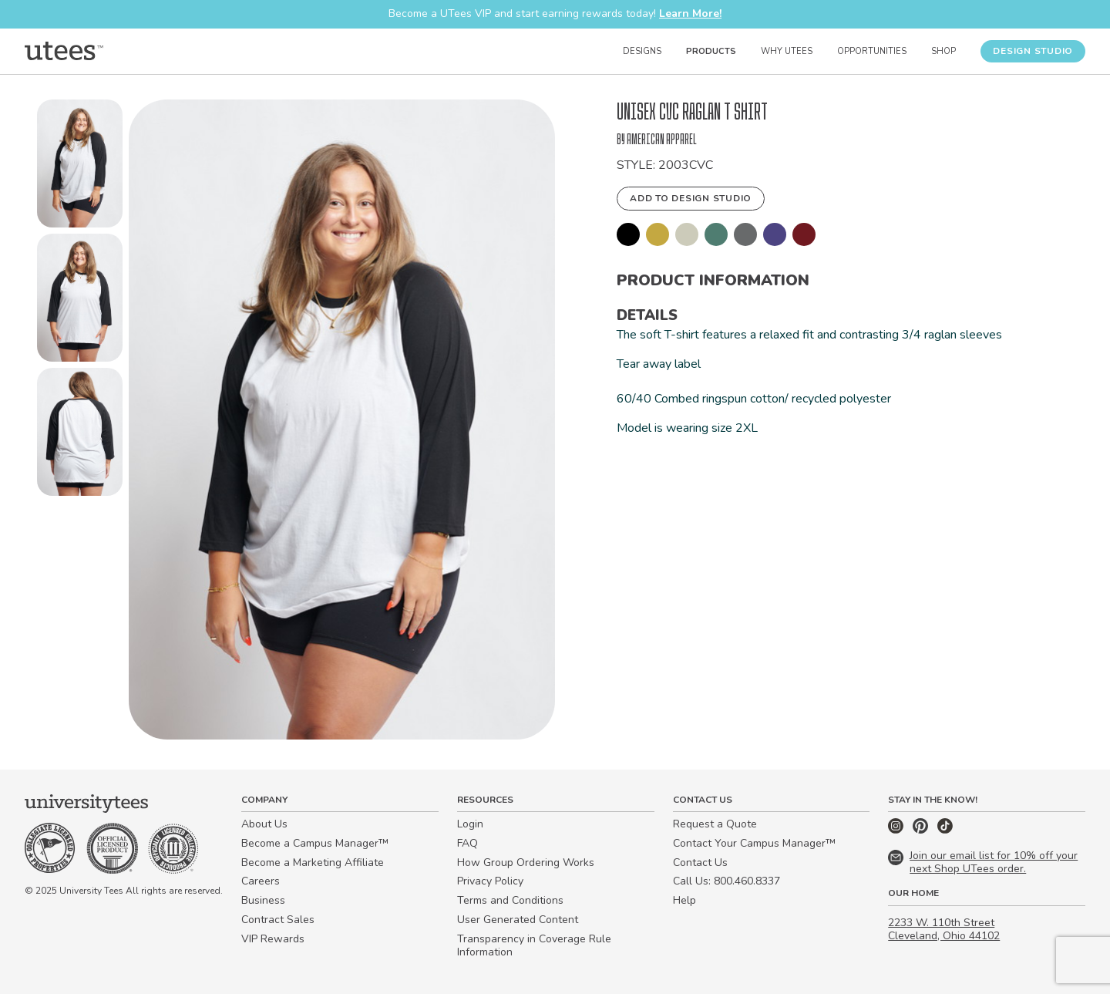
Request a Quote (715, 824)
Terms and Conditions (510, 900)
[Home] (64, 51)
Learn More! (690, 13)
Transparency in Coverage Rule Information (534, 945)
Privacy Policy (490, 881)
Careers (260, 881)
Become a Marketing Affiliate (312, 862)
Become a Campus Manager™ (314, 843)
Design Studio (1033, 51)
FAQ (467, 843)
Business (263, 900)
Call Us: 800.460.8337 (726, 881)
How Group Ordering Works (525, 862)
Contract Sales (277, 919)
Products (711, 51)
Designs (642, 51)
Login (470, 824)
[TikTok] (945, 830)
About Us (264, 824)
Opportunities (871, 51)
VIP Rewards (272, 939)
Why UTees (786, 51)
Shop (943, 51)
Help (684, 900)
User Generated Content (517, 919)
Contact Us (700, 862)
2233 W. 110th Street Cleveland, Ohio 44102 (944, 929)
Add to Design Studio (691, 198)
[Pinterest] (922, 830)
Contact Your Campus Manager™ (754, 843)
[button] (80, 166)
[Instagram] (897, 830)
